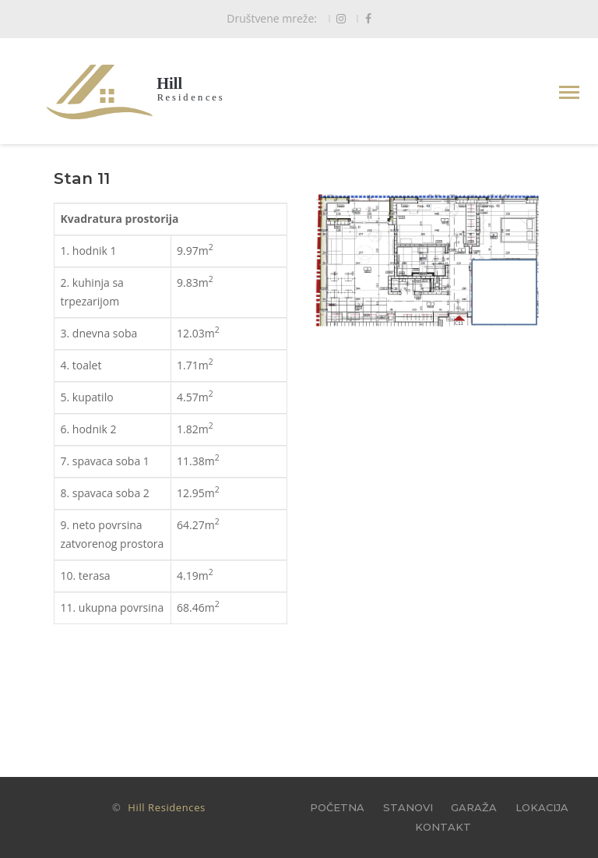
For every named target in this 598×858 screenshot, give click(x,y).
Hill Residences (167, 807)
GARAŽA (474, 807)
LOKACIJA (541, 807)
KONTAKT (443, 827)
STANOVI (408, 807)
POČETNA (337, 807)
